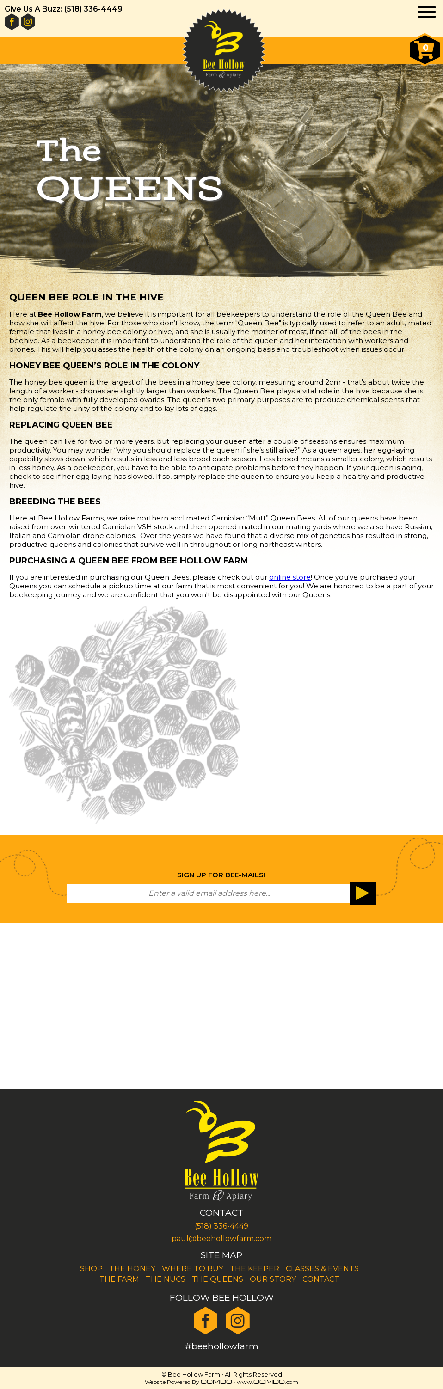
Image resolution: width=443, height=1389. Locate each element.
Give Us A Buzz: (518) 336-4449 (64, 9)
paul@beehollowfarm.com (221, 1238)
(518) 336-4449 (221, 1226)
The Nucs (165, 1279)
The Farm (119, 1279)
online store (290, 577)
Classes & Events (322, 1268)
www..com (267, 1381)
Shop (91, 1268)
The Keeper (254, 1268)
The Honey (132, 1268)
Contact (320, 1279)
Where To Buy (192, 1268)
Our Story (273, 1279)
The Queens (217, 1279)
